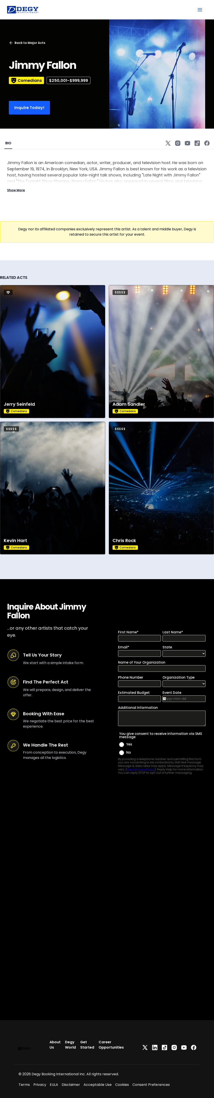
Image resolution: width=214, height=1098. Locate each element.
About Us (55, 1045)
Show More (16, 190)
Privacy (39, 1084)
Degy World (70, 1045)
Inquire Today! (29, 107)
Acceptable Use (98, 1084)
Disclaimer (71, 1084)
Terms (24, 1084)
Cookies (122, 1084)
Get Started (87, 1045)
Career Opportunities (111, 1045)
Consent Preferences (151, 1084)
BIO (8, 143)
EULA (54, 1084)
